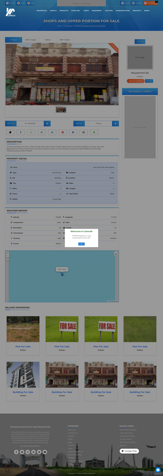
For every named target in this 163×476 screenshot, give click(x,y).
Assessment (97, 10)
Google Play (129, 451)
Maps (86, 10)
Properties (41, 10)
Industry (136, 10)
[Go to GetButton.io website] (158, 474)
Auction (108, 10)
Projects (63, 10)
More (146, 10)
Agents (53, 10)
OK (81, 244)
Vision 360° (75, 10)
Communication (122, 10)
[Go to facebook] (158, 469)
